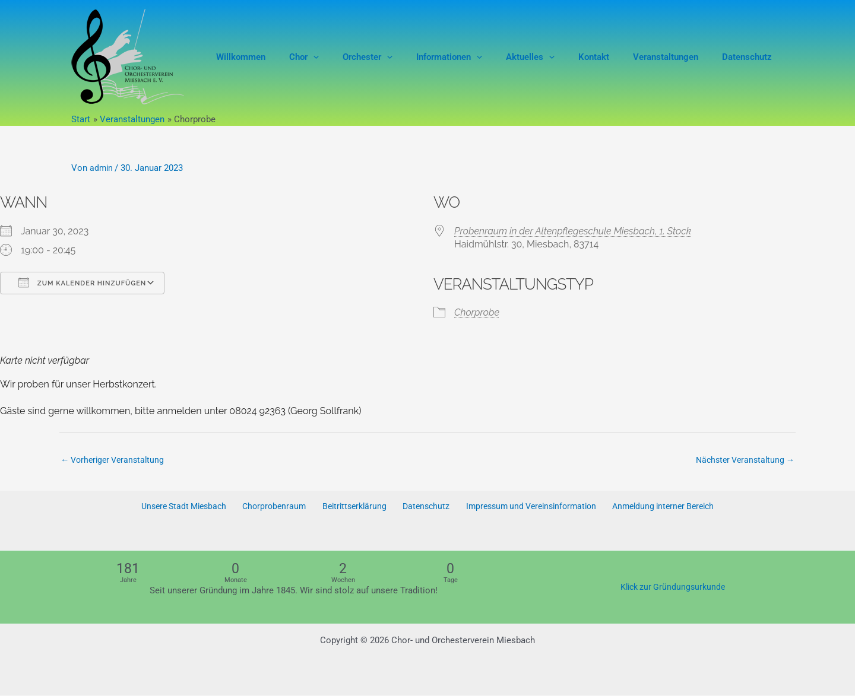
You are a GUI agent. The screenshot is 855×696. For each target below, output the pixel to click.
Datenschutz (750, 57)
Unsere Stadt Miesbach (188, 507)
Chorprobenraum (276, 507)
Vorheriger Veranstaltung (116, 460)
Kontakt (608, 57)
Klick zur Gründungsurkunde (672, 587)
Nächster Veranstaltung (741, 460)
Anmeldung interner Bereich (657, 507)
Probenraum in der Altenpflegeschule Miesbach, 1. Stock (572, 231)
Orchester (400, 57)
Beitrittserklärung (353, 507)
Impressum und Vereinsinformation (524, 507)
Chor (342, 57)
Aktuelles (551, 57)
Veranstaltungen (674, 57)
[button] (351, 57)
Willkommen (285, 57)
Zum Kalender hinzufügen (82, 282)
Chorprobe (476, 312)
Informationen (476, 57)
